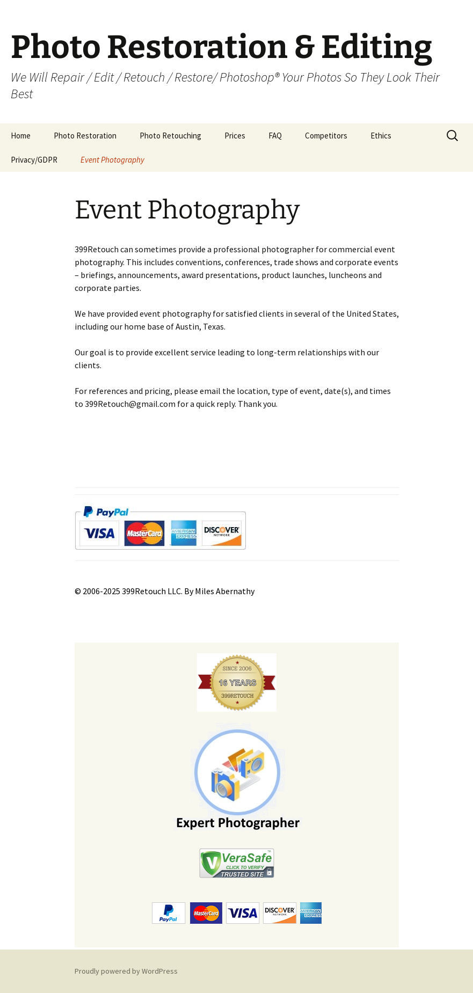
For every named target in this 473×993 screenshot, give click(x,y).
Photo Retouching (170, 135)
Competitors (326, 135)
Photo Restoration (85, 135)
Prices (234, 135)
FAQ (275, 135)
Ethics (380, 135)
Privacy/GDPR (34, 160)
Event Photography (112, 160)
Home (21, 135)
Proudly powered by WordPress (126, 971)
